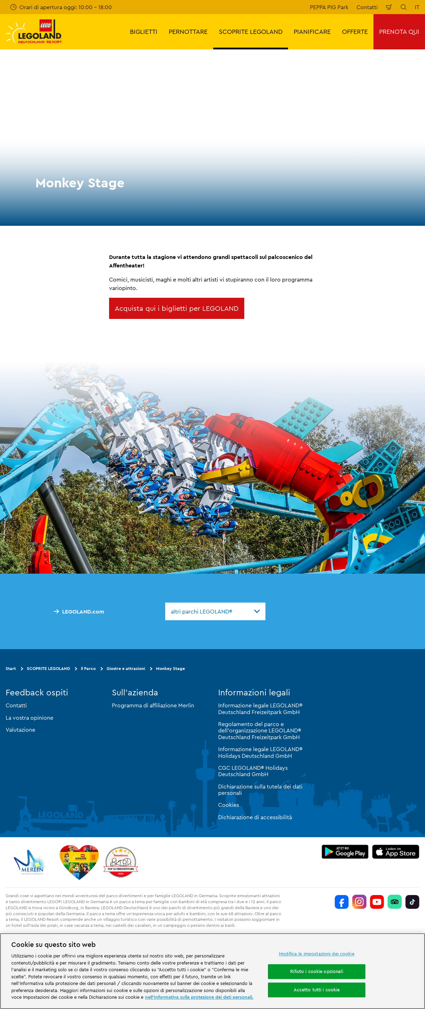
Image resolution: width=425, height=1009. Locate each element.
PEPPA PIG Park (329, 7)
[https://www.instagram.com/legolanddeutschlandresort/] (359, 902)
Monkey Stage (170, 668)
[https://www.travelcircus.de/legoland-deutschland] (120, 862)
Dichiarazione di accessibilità (255, 817)
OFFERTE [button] (355, 32)
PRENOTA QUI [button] (399, 32)
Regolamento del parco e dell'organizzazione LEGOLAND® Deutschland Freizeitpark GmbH (259, 730)
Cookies (228, 804)
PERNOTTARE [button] (188, 32)
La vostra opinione (29, 717)
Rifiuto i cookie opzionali (316, 971)
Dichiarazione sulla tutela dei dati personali (260, 789)
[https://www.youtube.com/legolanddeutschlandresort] (377, 902)
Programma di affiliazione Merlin (153, 705)
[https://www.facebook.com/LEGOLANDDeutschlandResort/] (342, 902)
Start (11, 668)
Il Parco (88, 668)
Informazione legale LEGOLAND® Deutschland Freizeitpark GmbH (260, 708)
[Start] (79, 862)
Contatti (367, 7)
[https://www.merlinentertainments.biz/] (30, 862)
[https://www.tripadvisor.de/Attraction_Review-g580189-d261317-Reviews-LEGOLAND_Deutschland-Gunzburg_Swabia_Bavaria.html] (395, 902)
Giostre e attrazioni (126, 668)
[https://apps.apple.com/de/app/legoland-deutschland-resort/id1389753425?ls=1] (395, 852)
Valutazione (20, 729)
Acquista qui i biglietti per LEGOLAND (177, 308)
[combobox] (215, 611)
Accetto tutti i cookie (317, 989)
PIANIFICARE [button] (312, 32)
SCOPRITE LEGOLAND (48, 668)
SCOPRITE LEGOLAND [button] (250, 32)
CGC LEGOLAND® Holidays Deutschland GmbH (253, 771)
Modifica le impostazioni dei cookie (316, 953)
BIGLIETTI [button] (143, 32)
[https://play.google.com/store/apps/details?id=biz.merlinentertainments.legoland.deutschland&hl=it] (345, 852)
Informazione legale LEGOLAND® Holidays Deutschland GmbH (260, 752)
